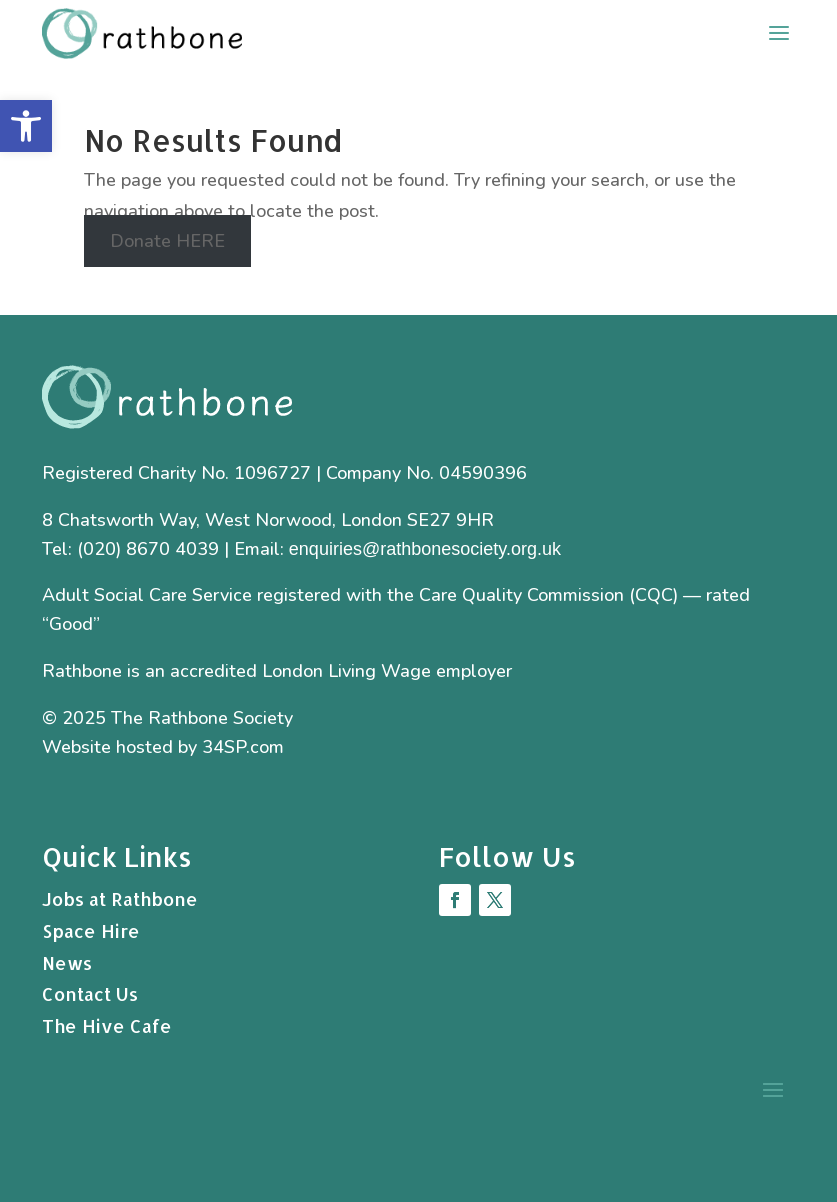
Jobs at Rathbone (120, 898)
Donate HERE (167, 241)
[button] (26, 126)
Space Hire (91, 930)
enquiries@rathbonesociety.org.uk (425, 549)
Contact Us (90, 993)
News (67, 962)
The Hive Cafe (107, 1025)
